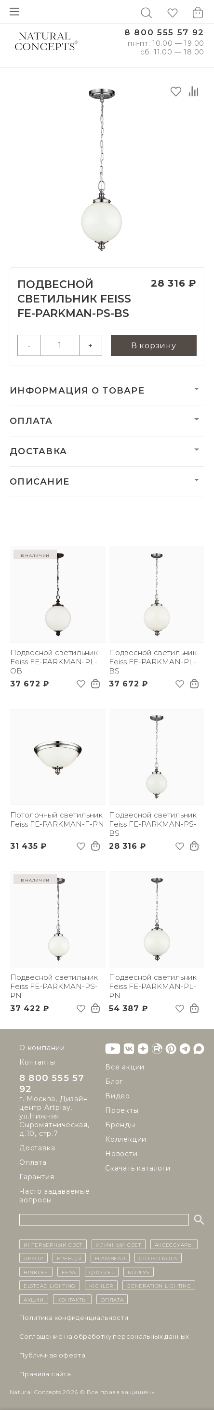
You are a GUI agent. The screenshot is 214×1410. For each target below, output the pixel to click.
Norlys (138, 1271)
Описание (39, 481)
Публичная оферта (52, 1355)
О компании (42, 1046)
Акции (34, 1299)
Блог (114, 1080)
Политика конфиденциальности (74, 1317)
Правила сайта (45, 1374)
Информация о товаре (77, 390)
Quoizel (101, 1271)
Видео (117, 1095)
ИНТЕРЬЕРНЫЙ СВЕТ (53, 1244)
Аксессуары (174, 1244)
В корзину (153, 345)
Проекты (122, 1109)
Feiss (69, 1271)
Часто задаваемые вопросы (54, 1195)
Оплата (31, 421)
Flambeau (110, 1258)
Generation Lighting (159, 1285)
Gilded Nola (158, 1258)
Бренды (120, 1124)
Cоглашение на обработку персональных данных (104, 1336)
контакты (72, 1299)
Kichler (101, 1285)
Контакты (37, 1061)
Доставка (38, 451)
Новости (121, 1152)
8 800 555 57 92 (164, 32)
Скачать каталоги (138, 1167)
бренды (69, 1258)
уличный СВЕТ (118, 1244)
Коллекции (126, 1138)
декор (33, 1258)
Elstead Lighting (50, 1285)
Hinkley (36, 1271)
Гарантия (36, 1177)
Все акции (125, 1066)
